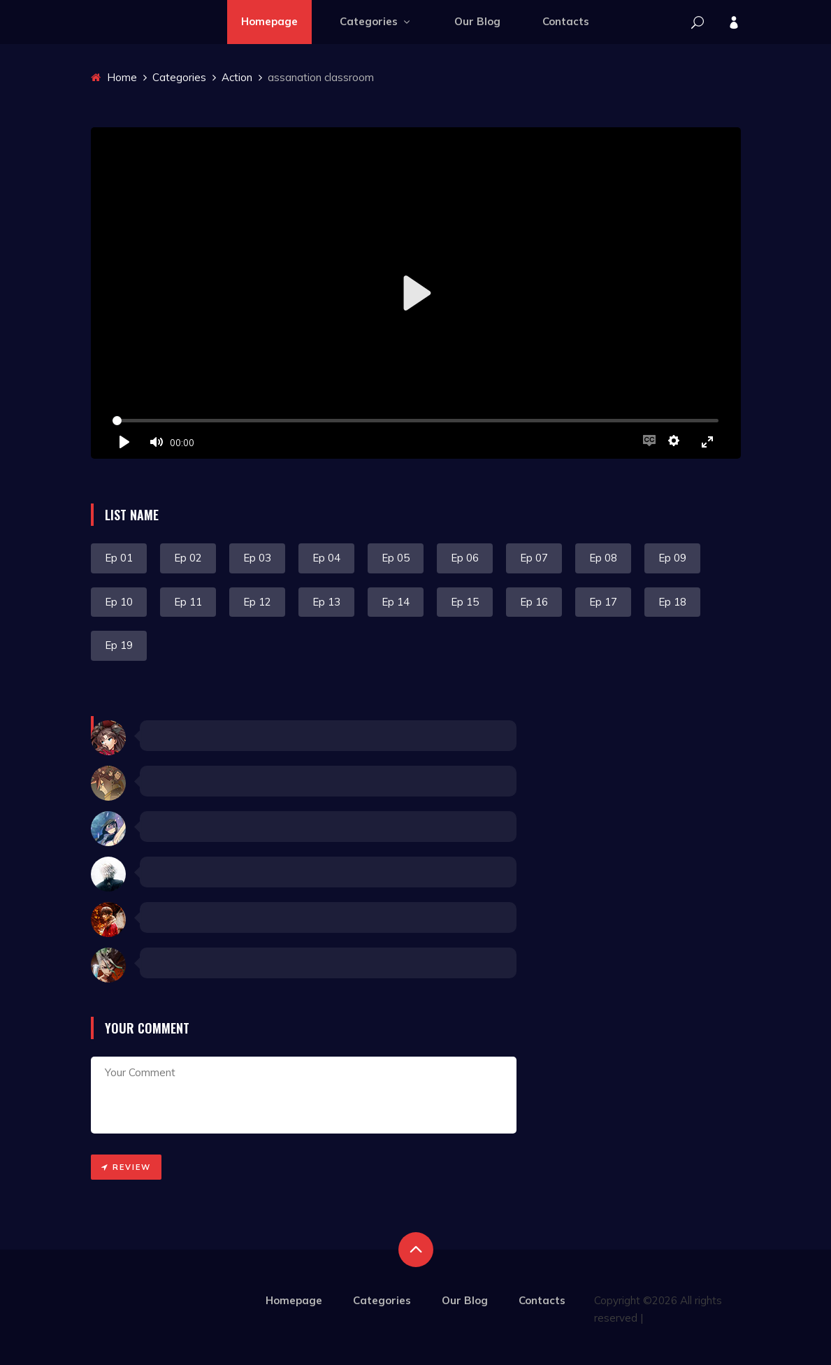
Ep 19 (119, 645)
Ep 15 (465, 601)
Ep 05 (396, 557)
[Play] (124, 442)
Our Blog (477, 21)
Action (237, 77)
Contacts (565, 21)
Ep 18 (672, 601)
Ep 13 (326, 601)
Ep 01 (119, 557)
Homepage (269, 21)
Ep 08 (603, 557)
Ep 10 (119, 601)
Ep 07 (534, 557)
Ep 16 (534, 601)
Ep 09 (672, 557)
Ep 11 (188, 601)
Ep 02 (188, 557)
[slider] (416, 420)
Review (126, 1167)
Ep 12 (257, 601)
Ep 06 (465, 557)
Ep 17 (603, 601)
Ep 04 (326, 557)
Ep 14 (396, 601)
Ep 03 (257, 557)
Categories (376, 21)
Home (114, 77)
